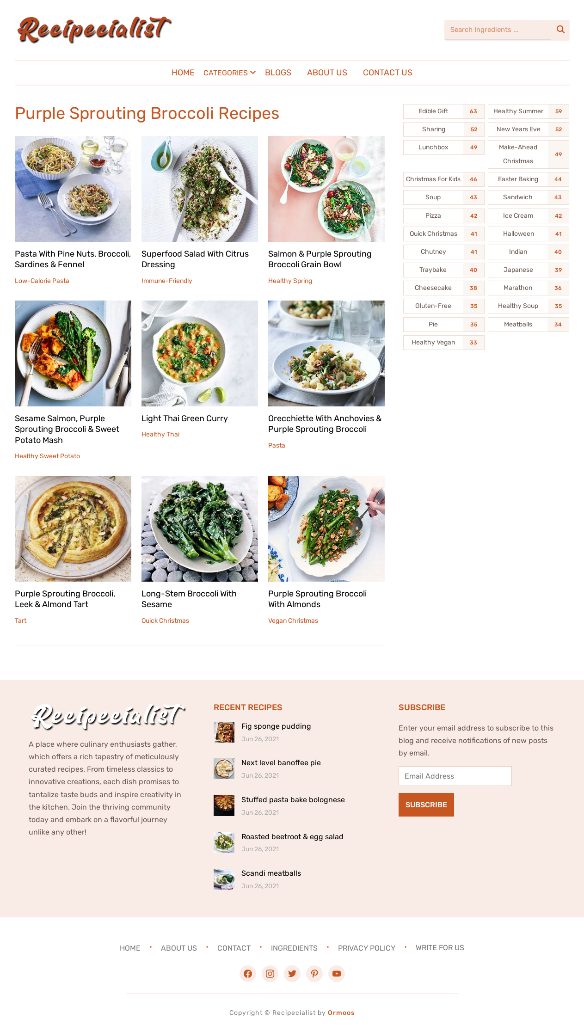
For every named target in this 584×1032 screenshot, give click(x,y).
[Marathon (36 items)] (528, 288)
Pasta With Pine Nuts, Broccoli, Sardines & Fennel (73, 259)
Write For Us (440, 947)
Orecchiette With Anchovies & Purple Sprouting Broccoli (324, 423)
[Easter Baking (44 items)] (528, 179)
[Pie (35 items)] (444, 324)
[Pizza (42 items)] (444, 216)
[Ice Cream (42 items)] (528, 216)
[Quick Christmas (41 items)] (444, 234)
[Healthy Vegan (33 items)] (444, 342)
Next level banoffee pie (281, 762)
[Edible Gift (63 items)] (444, 111)
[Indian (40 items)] (528, 252)
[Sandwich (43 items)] (528, 197)
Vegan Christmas (293, 621)
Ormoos (341, 1013)
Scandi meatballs (271, 873)
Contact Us (387, 73)
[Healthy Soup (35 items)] (528, 306)
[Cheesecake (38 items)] (444, 288)
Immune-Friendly (166, 281)
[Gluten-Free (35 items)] (444, 306)
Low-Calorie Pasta (42, 281)
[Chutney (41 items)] (444, 252)
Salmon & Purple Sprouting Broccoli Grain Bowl (320, 259)
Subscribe (426, 804)
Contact (234, 947)
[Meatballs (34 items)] (528, 324)
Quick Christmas (165, 621)
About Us (327, 73)
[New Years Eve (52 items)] (528, 129)
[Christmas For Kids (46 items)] (444, 179)
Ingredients (294, 947)
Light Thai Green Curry (184, 418)
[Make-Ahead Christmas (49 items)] (528, 154)
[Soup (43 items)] (444, 197)
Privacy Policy (366, 947)
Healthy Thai (160, 434)
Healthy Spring (290, 281)
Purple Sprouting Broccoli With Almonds (317, 599)
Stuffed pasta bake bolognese (293, 799)
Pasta (276, 445)
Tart (20, 621)
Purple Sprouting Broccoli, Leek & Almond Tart (65, 599)
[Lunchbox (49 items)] (444, 147)
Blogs (278, 73)
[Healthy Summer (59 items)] (528, 111)
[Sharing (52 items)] (444, 129)
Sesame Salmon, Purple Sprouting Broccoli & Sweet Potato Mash (67, 429)
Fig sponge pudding (276, 726)
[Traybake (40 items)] (444, 270)
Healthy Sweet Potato (47, 456)
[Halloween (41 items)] (528, 234)
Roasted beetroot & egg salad (292, 836)
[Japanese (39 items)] (528, 270)
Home (183, 73)
